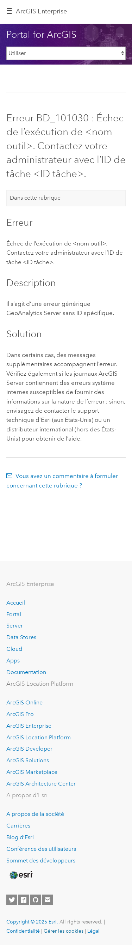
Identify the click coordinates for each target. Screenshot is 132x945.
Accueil (15, 602)
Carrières (18, 825)
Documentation (26, 672)
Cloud (14, 649)
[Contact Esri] (47, 900)
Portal (13, 614)
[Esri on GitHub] (35, 900)
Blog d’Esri (20, 837)
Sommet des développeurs (40, 860)
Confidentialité (23, 931)
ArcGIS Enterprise (41, 11)
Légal (93, 931)
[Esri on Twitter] (11, 900)
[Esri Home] (20, 875)
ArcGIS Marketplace (31, 772)
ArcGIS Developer (29, 748)
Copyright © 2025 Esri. (32, 922)
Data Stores (21, 637)
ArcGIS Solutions (27, 760)
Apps (13, 660)
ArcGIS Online (24, 702)
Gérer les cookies (63, 931)
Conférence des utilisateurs (41, 849)
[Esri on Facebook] (23, 900)
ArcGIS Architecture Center (41, 783)
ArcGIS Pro (20, 714)
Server (14, 625)
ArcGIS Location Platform (38, 737)
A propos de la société (35, 814)
